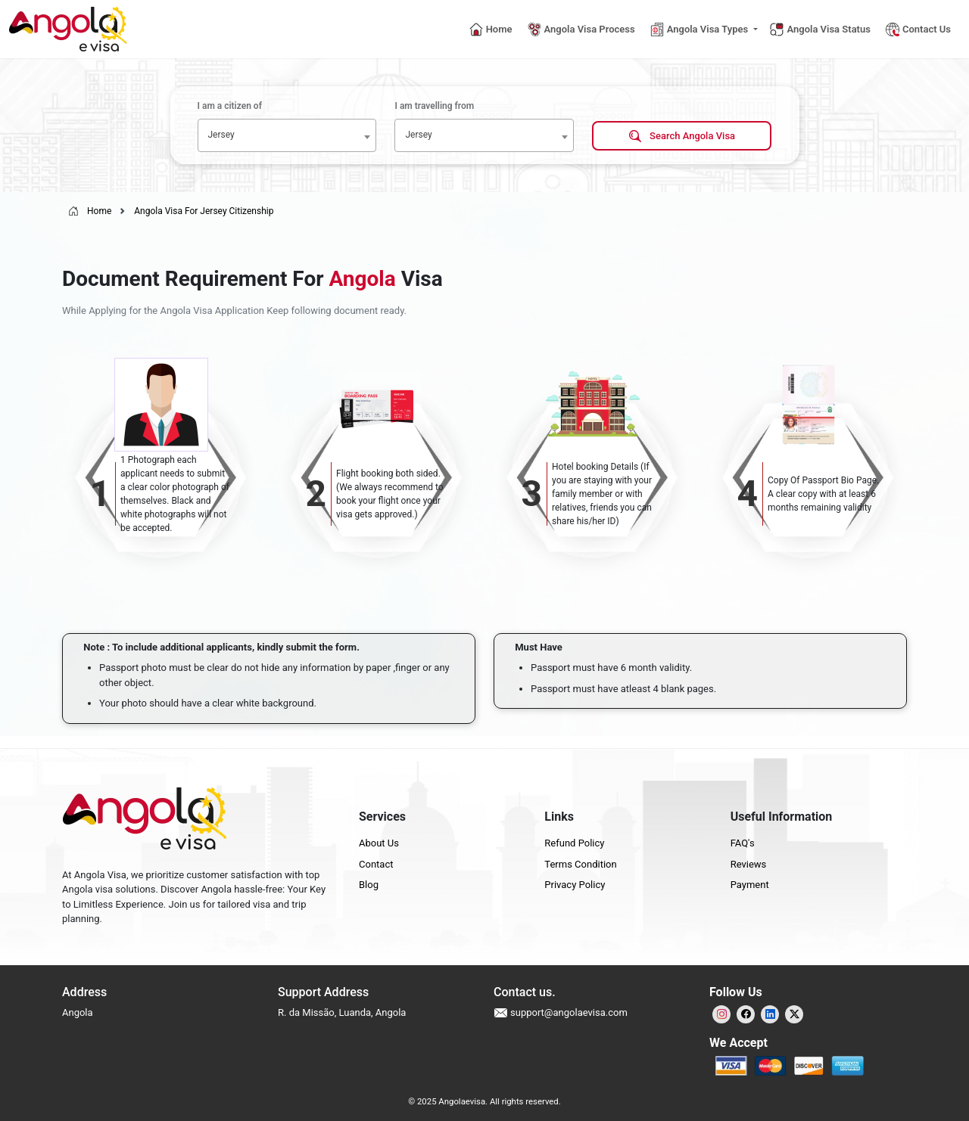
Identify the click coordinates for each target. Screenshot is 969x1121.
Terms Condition (580, 864)
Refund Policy (574, 843)
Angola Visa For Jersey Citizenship (203, 211)
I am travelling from (434, 106)
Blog (369, 884)
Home (89, 211)
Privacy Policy (574, 884)
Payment (750, 884)
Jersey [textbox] (221, 134)
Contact (376, 864)
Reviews (749, 864)
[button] (704, 29)
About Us (379, 843)
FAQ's (743, 843)
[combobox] (287, 135)
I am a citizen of (230, 106)
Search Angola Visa (682, 136)
